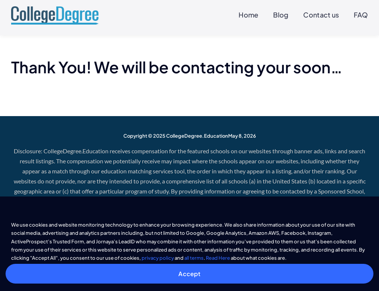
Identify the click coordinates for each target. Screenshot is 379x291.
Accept (189, 274)
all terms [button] (194, 258)
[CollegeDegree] (54, 9)
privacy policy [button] (158, 258)
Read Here (218, 258)
